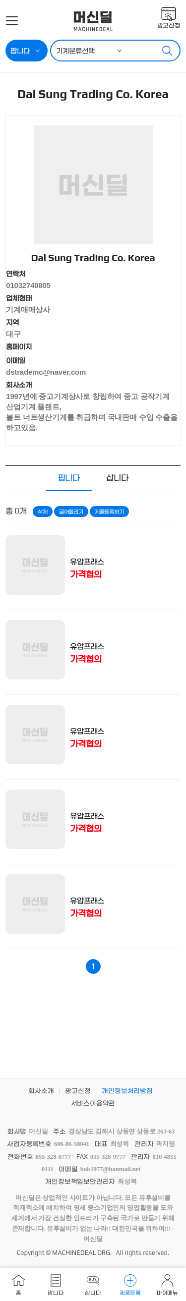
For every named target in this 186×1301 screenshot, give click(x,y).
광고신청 (169, 25)
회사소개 (41, 1090)
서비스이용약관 (93, 1103)
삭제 (43, 511)
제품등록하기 (109, 511)
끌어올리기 (71, 511)
